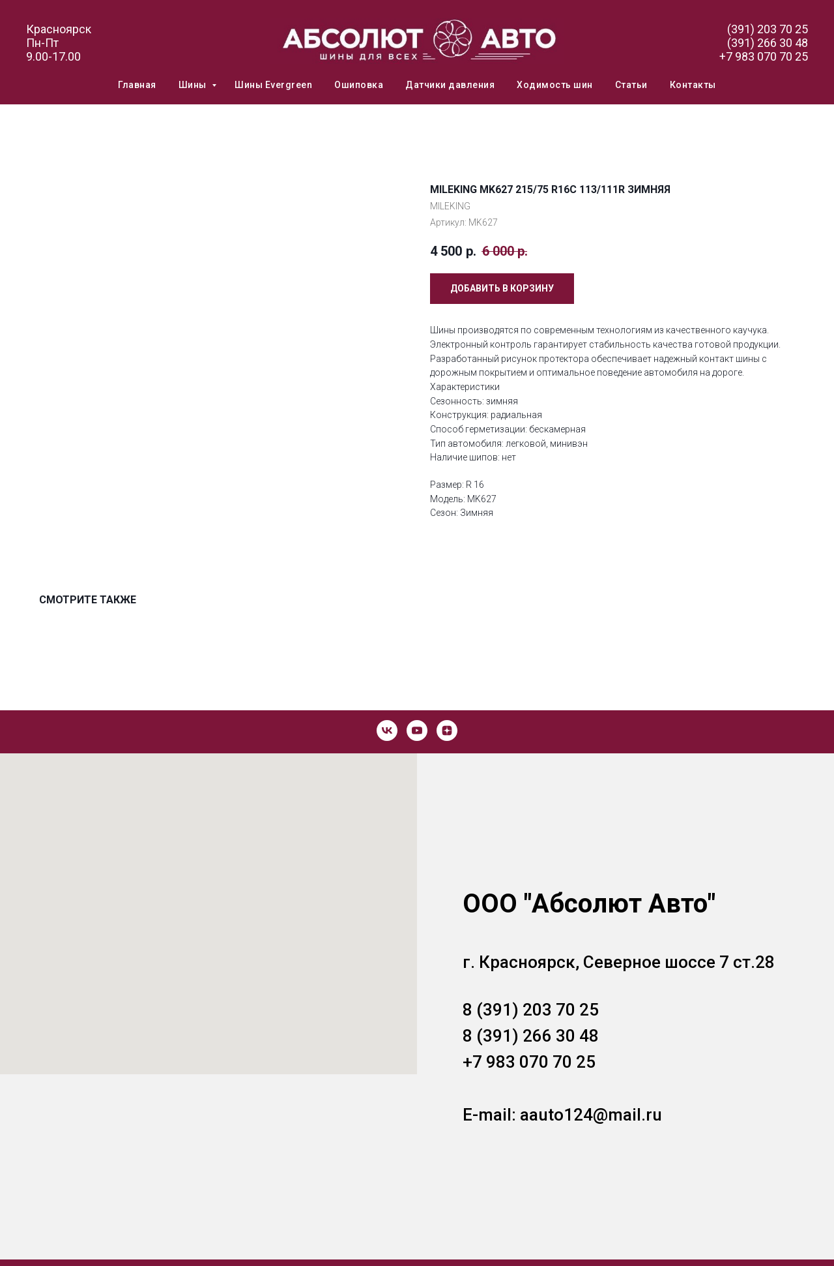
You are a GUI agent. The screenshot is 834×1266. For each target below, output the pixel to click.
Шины (194, 85)
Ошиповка (358, 85)
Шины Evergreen (273, 85)
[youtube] (417, 730)
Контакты (693, 85)
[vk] (387, 730)
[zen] (447, 730)
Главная (137, 85)
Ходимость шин (555, 85)
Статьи (631, 85)
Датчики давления (450, 85)
